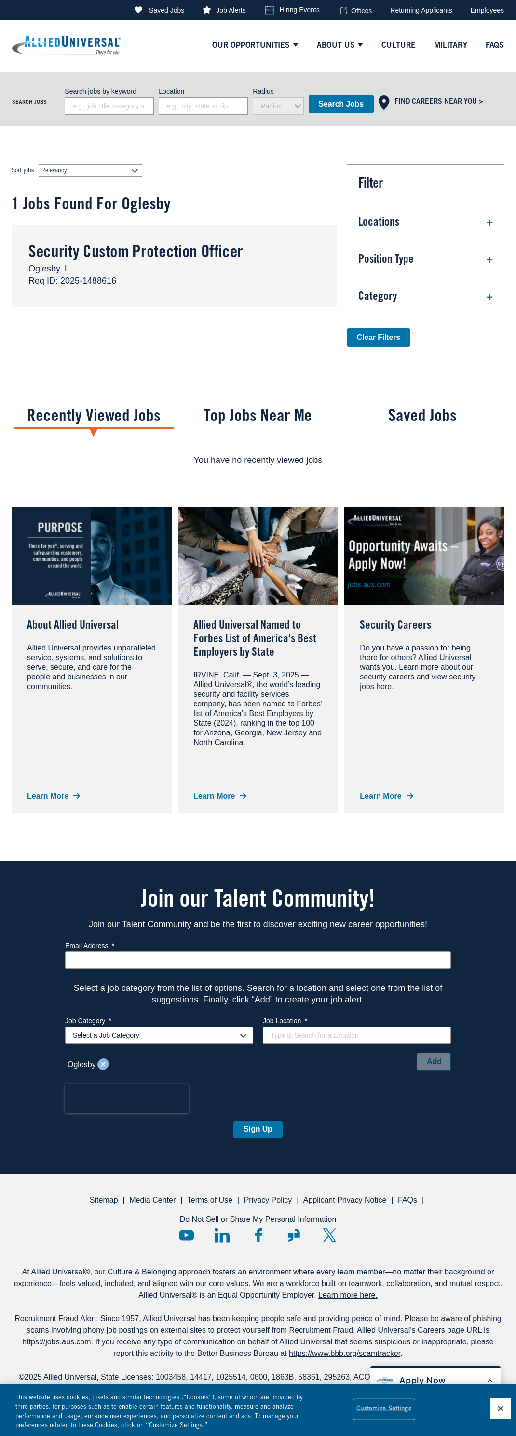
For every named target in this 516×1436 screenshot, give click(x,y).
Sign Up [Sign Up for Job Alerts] (258, 1129)
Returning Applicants (421, 10)
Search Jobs (341, 104)
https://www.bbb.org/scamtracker (344, 1353)
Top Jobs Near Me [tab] (258, 417)
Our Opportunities (251, 46)
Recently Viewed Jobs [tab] (94, 417)
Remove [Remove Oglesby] (103, 1064)
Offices (361, 10)
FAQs (407, 1200)
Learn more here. (348, 1295)
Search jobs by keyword (100, 91)
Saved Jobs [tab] (422, 417)
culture (398, 46)
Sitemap (104, 1200)
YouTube (186, 1235)
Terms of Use (209, 1200)
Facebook (258, 1235)
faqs (495, 46)
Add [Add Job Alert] (434, 1061)
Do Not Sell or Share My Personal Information (258, 1219)
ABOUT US (336, 46)
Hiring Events (300, 10)
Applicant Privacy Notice (345, 1200)
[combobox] (203, 106)
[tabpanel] (258, 460)
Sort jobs (23, 171)
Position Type (386, 260)
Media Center (152, 1200)
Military (450, 46)
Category (377, 297)
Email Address (89, 945)
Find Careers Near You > (438, 102)
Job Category (88, 1021)
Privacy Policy (268, 1200)
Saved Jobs (166, 10)
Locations (378, 223)
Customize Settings (383, 1410)
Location (171, 91)
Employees (487, 10)
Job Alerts (230, 10)
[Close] (500, 1409)
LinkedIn (222, 1235)
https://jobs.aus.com (56, 1342)
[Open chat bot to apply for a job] (435, 1380)
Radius (263, 91)
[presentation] (127, 1098)
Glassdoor (294, 1235)
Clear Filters (378, 337)
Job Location (285, 1021)
